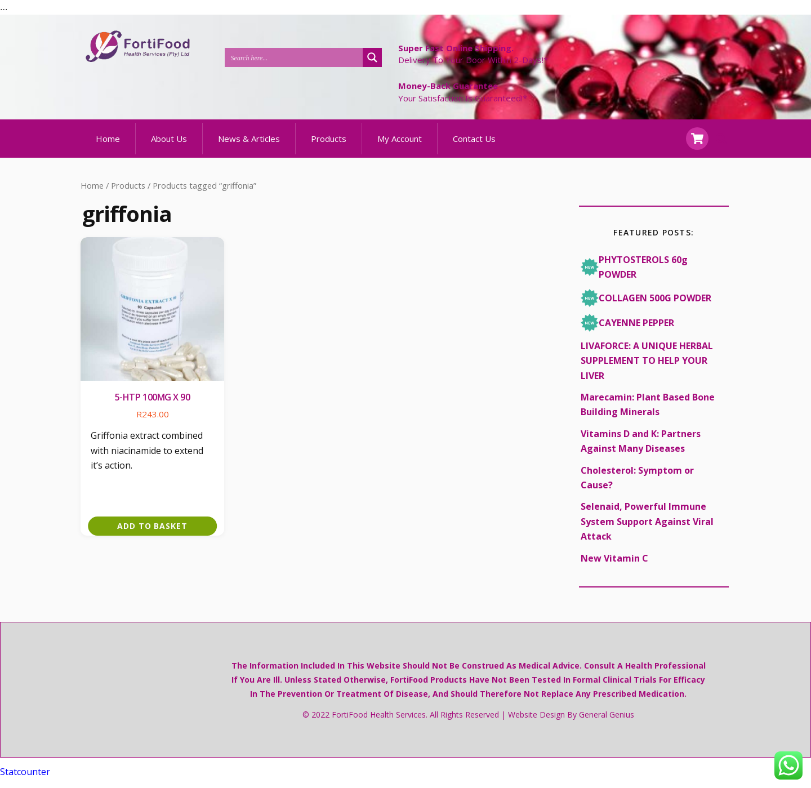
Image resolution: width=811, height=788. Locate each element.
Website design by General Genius (571, 723)
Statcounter (25, 780)
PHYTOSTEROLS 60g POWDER (634, 275)
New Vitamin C (614, 566)
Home (108, 147)
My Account (399, 147)
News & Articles (249, 147)
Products (328, 147)
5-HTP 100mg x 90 (152, 406)
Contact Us (474, 147)
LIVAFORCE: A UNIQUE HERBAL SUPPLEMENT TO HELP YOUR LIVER (647, 369)
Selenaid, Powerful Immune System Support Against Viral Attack (647, 530)
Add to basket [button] (152, 534)
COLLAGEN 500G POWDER (646, 306)
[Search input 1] (294, 57)
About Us (169, 147)
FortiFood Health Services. (379, 723)
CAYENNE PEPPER (627, 331)
